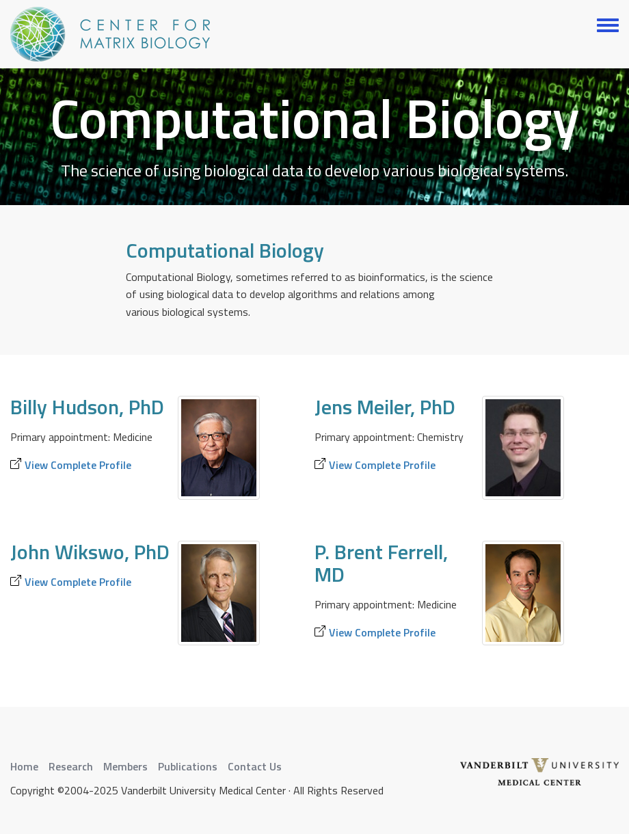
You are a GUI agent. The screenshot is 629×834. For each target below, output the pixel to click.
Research (71, 766)
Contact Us (255, 766)
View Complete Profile (78, 465)
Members (125, 766)
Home (24, 766)
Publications (187, 766)
